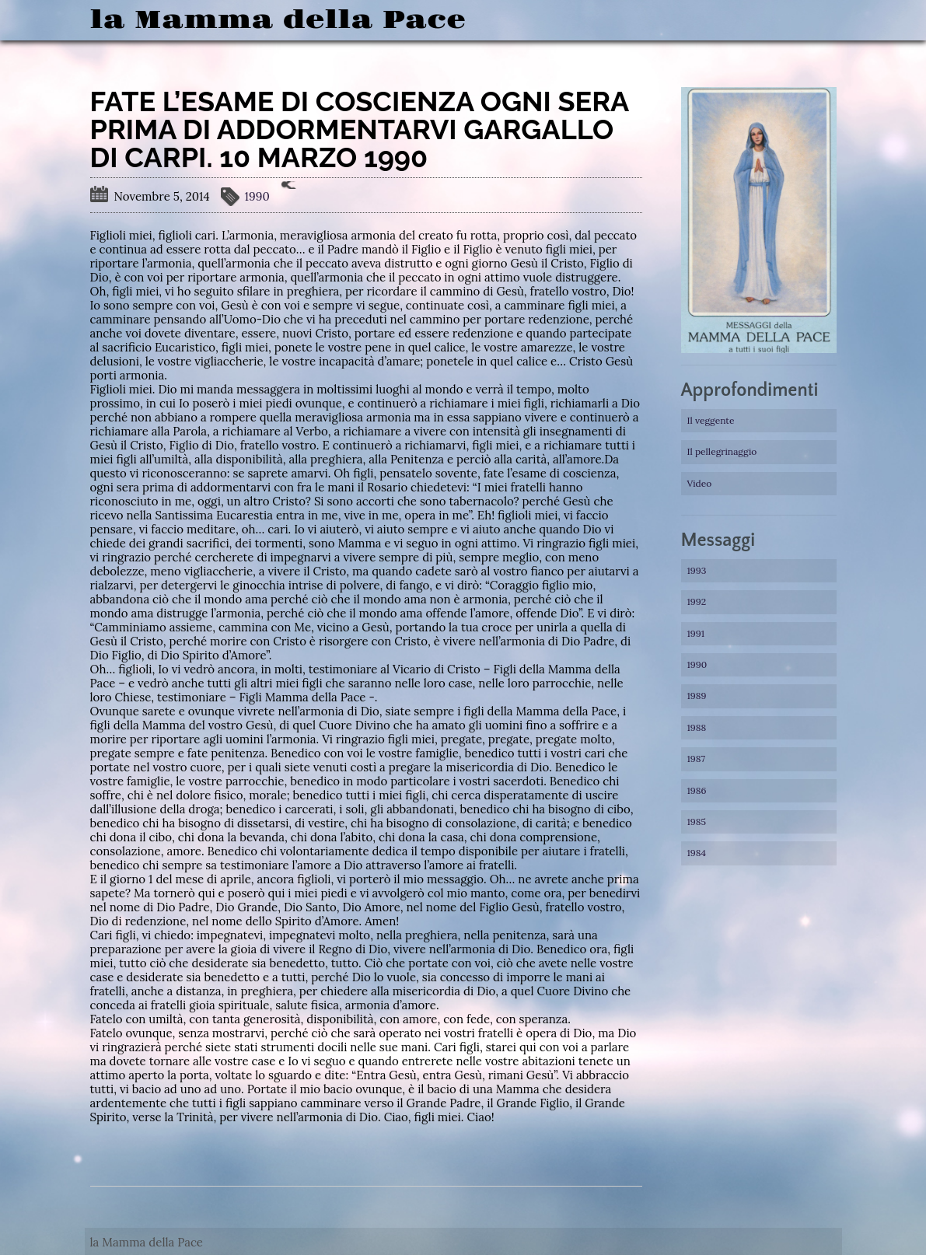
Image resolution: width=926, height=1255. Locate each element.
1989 (697, 695)
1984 (697, 852)
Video (699, 483)
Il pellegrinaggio (722, 451)
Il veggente (711, 420)
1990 (257, 196)
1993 (697, 570)
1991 (696, 633)
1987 (696, 758)
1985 (697, 821)
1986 (697, 790)
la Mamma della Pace (278, 20)
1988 (697, 727)
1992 (697, 601)
